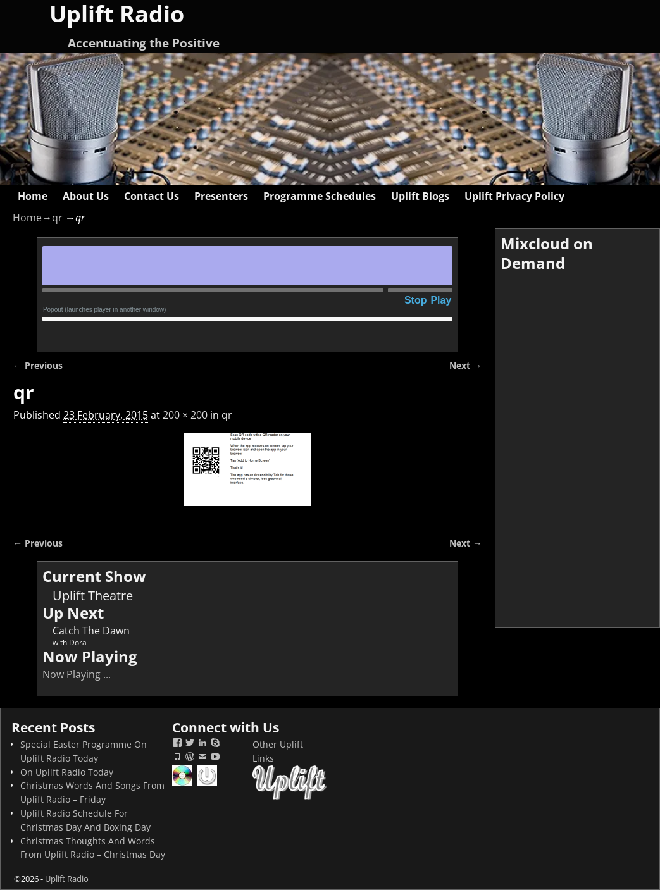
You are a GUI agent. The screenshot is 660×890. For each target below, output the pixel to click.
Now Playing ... (76, 674)
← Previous (38, 365)
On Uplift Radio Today (66, 772)
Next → (465, 365)
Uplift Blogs (420, 196)
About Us (86, 196)
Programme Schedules (319, 196)
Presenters (221, 196)
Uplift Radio (67, 878)
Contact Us (151, 196)
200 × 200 (185, 415)
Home (32, 196)
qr (57, 218)
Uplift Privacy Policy (514, 196)
